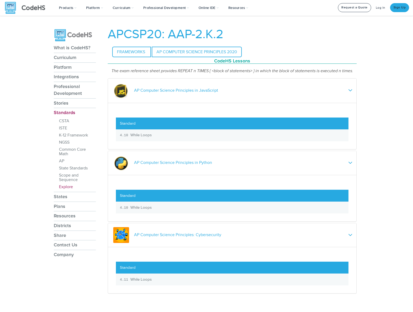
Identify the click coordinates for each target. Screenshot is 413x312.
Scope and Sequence (68, 177)
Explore (66, 186)
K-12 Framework (73, 135)
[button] (67, 8)
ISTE (63, 128)
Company (64, 254)
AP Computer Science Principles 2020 (196, 52)
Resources (65, 216)
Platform (63, 67)
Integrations (66, 77)
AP (61, 161)
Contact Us (65, 245)
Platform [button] (94, 8)
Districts (62, 225)
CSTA (64, 121)
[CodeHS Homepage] (27, 8)
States (60, 196)
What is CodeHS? (72, 48)
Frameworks (131, 52)
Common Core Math (72, 152)
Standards (64, 112)
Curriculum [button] (123, 8)
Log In (380, 8)
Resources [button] (238, 8)
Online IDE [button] (209, 8)
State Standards (73, 168)
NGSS (64, 142)
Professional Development (68, 90)
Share (60, 235)
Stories (61, 103)
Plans (59, 206)
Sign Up (400, 7)
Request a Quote (354, 7)
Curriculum (65, 57)
